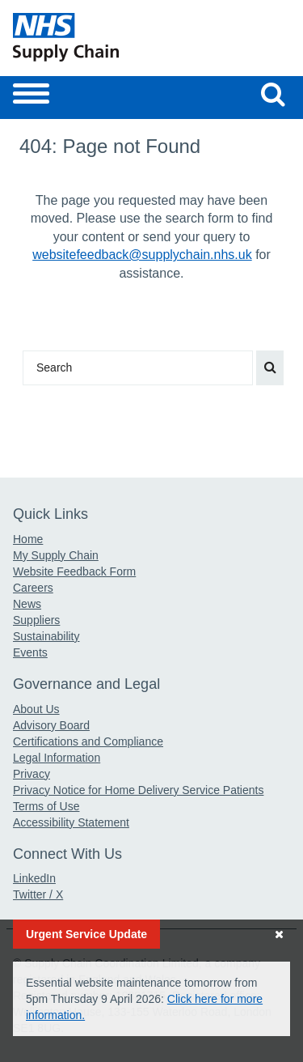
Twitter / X (38, 894)
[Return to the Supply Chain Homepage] (79, 37)
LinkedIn (34, 878)
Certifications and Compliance (88, 741)
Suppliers (36, 620)
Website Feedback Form (74, 571)
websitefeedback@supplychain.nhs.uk (142, 254)
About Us (36, 709)
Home (28, 539)
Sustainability (46, 636)
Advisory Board (51, 725)
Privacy (31, 773)
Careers (33, 587)
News (27, 603)
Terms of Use (46, 806)
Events (30, 652)
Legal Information (56, 757)
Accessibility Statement (71, 822)
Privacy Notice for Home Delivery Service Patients (138, 790)
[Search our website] (273, 94)
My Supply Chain (56, 555)
